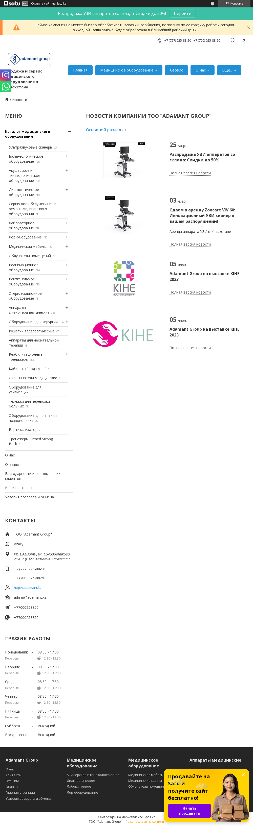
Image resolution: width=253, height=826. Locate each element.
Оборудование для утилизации (25, 390)
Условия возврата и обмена (29, 497)
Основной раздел (103, 130)
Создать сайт (41, 3)
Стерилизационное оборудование (25, 296)
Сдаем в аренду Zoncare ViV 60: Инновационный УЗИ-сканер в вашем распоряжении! (202, 215)
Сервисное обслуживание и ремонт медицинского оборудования (32, 208)
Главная (80, 69)
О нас (201, 69)
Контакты (14, 775)
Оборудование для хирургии (33, 321)
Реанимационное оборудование (23, 267)
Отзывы (12, 464)
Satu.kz (149, 817)
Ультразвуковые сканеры (31, 147)
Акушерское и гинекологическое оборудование (24, 175)
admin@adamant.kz (30, 597)
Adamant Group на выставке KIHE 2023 (204, 276)
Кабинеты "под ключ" (27, 368)
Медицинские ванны (145, 780)
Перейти (182, 13)
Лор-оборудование (25, 237)
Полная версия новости (190, 173)
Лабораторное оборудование (21, 225)
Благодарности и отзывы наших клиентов (32, 476)
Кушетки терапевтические (31, 331)
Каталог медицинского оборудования (27, 134)
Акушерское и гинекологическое (93, 774)
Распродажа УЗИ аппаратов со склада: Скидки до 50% (202, 157)
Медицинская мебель (27, 246)
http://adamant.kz (27, 587)
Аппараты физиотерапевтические (29, 310)
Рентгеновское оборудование (22, 281)
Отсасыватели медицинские (33, 377)
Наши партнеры (18, 487)
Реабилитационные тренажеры (26, 357)
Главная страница (20, 792)
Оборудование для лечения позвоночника (33, 418)
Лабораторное (79, 786)
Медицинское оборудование (127, 69)
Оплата (12, 786)
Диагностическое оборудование (24, 192)
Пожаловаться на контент (144, 821)
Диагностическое (81, 780)
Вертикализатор (23, 429)
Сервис (176, 69)
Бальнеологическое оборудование (26, 159)
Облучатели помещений (30, 255)
